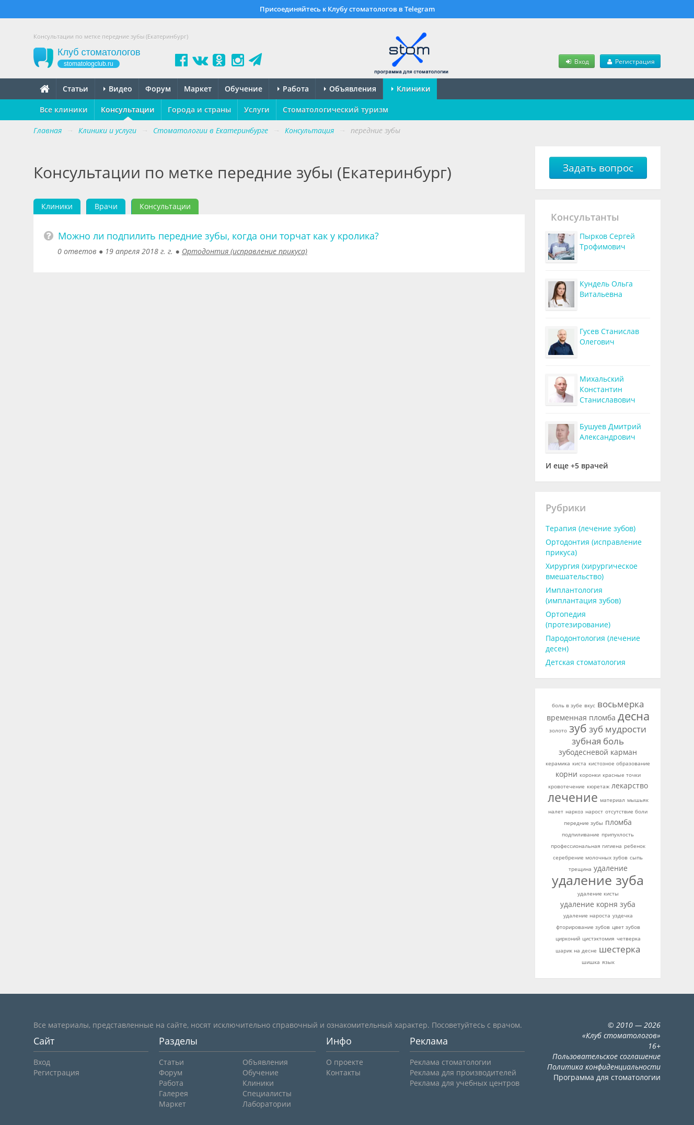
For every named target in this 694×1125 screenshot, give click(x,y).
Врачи (106, 206)
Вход (576, 61)
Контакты (343, 1072)
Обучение (243, 89)
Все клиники (64, 109)
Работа (293, 89)
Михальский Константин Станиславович (607, 389)
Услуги (257, 109)
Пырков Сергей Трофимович (607, 241)
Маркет (198, 89)
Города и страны (199, 109)
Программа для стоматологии (607, 1077)
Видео (117, 89)
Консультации (128, 109)
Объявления (350, 89)
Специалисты (267, 1093)
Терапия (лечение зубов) (590, 528)
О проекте (344, 1062)
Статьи (75, 89)
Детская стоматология (586, 662)
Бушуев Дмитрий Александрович (610, 431)
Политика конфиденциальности (604, 1067)
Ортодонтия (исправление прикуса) (244, 251)
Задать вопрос (598, 168)
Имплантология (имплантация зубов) (583, 595)
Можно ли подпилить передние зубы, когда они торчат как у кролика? (218, 235)
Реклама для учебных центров (464, 1083)
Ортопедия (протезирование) (578, 619)
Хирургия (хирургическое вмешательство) (592, 571)
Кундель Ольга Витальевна (606, 289)
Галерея (173, 1093)
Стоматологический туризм (335, 109)
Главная (47, 130)
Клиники (411, 89)
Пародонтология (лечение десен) (593, 643)
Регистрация (630, 61)
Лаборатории (266, 1104)
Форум (158, 89)
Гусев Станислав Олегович (609, 336)
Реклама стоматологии (450, 1062)
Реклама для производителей (463, 1072)
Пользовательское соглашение (606, 1056)
